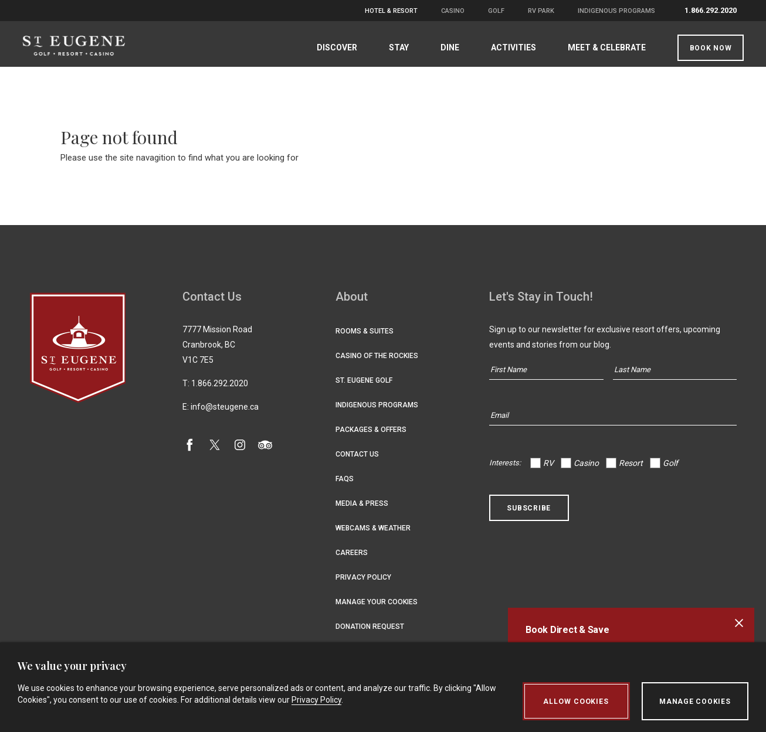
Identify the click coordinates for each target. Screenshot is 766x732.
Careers (351, 560)
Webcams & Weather (373, 535)
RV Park (541, 11)
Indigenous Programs (616, 11)
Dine (442, 47)
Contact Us (357, 461)
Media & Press (361, 510)
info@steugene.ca (225, 413)
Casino (453, 11)
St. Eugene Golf (363, 387)
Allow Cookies (574, 701)
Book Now (703, 48)
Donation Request (369, 633)
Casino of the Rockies (376, 363)
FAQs (344, 486)
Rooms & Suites (364, 338)
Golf (496, 11)
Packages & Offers (370, 437)
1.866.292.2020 (710, 10)
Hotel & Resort (391, 11)
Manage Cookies (695, 701)
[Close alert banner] (739, 623)
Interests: (505, 469)
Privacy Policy (363, 584)
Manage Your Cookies (376, 609)
